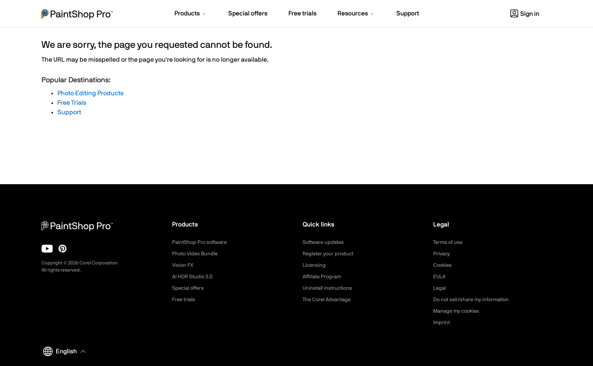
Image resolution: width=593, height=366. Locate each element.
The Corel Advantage (328, 299)
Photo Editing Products (90, 93)
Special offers (189, 288)
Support (69, 112)
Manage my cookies (458, 311)
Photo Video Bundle (196, 254)
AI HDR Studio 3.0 (193, 276)
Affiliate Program (323, 276)
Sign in (524, 14)
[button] (191, 14)
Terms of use (449, 242)
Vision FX (183, 265)
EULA (440, 276)
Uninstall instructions (329, 288)
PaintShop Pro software (201, 242)
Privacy (442, 254)
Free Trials (71, 103)
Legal (440, 288)
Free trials (184, 299)
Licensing (315, 265)
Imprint (442, 322)
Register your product (330, 254)
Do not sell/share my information (474, 299)
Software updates (325, 242)
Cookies (443, 265)
